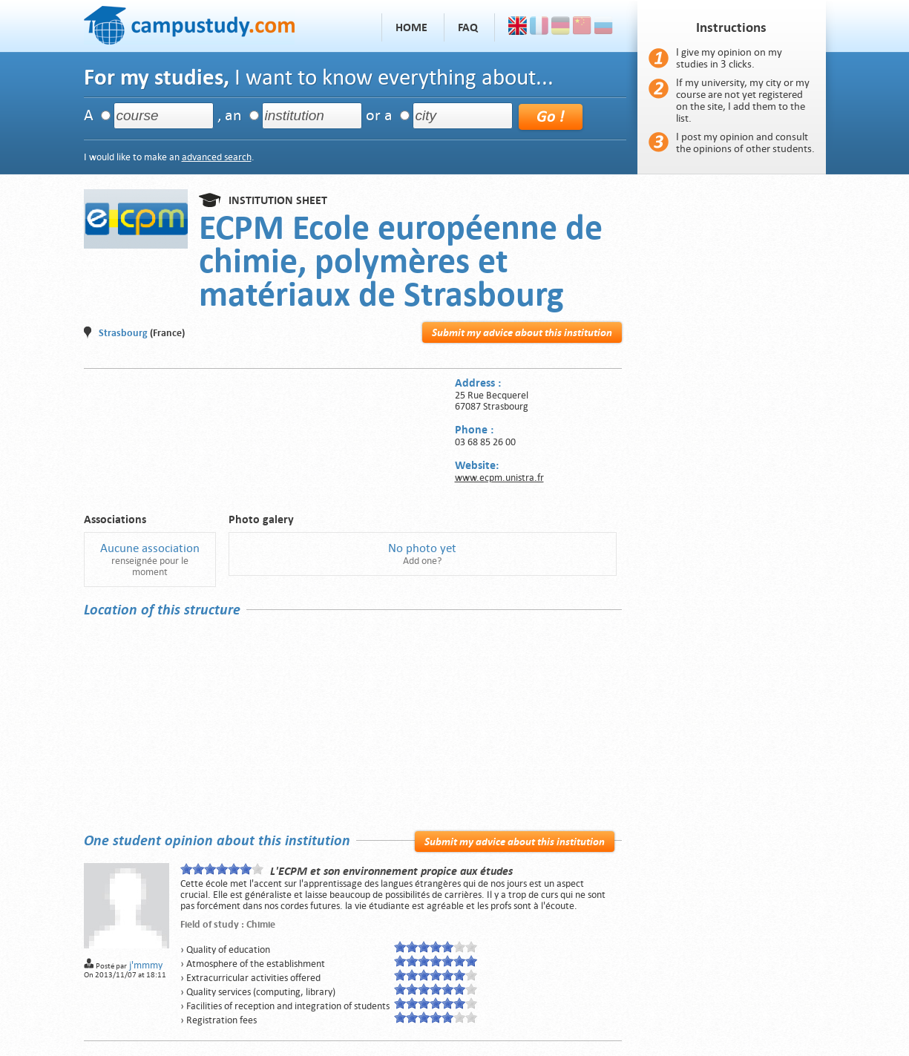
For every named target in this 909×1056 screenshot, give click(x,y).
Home (411, 27)
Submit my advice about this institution (522, 332)
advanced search (217, 157)
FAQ (468, 27)
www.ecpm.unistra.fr (499, 477)
